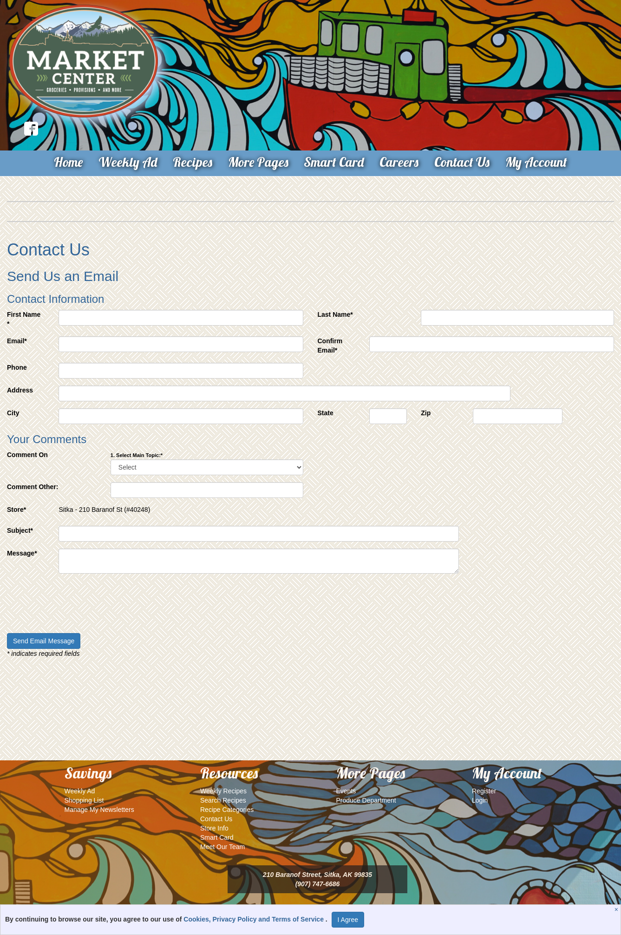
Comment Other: (32, 486)
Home (68, 162)
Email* (17, 341)
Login (480, 800)
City (13, 413)
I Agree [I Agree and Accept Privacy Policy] (348, 919)
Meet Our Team (222, 846)
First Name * (23, 319)
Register (484, 791)
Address (20, 390)
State (325, 413)
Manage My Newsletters (99, 809)
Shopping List (84, 800)
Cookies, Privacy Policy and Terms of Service (254, 919)
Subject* (20, 530)
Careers (398, 162)
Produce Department (366, 800)
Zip (426, 413)
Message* (22, 553)
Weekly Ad (127, 162)
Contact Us (462, 162)
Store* (16, 509)
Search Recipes (223, 800)
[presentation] (77, 608)
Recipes (192, 162)
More (258, 162)
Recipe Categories (227, 809)
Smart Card (334, 162)
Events (346, 791)
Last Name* (335, 314)
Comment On (27, 454)
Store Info (214, 828)
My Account (536, 162)
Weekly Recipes (223, 791)
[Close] (617, 909)
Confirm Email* (329, 345)
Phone (17, 367)
